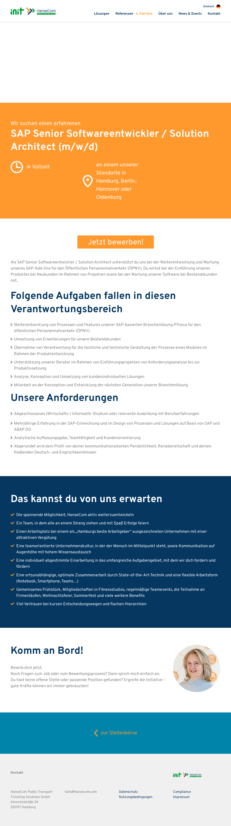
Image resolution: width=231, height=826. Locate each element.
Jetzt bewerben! (115, 242)
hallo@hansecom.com (81, 792)
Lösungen (101, 14)
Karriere (145, 14)
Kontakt (214, 14)
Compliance (182, 792)
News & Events (190, 14)
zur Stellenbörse (115, 733)
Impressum (181, 797)
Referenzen (124, 14)
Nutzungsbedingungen (135, 797)
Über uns (165, 14)
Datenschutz (128, 792)
